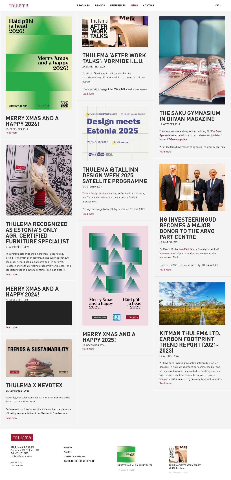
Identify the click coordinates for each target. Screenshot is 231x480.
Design (68, 448)
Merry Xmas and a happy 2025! (108, 337)
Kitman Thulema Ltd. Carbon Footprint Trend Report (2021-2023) (190, 342)
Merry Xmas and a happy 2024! (32, 292)
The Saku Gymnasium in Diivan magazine (189, 116)
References (118, 5)
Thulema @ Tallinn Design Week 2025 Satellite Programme (114, 176)
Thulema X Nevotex (34, 386)
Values (68, 452)
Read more (11, 133)
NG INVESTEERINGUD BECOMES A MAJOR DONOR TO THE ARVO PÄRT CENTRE (187, 228)
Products (83, 5)
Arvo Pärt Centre (188, 249)
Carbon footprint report (79, 461)
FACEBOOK (16, 463)
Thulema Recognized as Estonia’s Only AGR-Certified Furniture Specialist (37, 233)
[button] (218, 5)
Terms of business (74, 457)
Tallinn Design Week (93, 193)
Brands (100, 5)
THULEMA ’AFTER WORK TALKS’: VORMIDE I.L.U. (114, 59)
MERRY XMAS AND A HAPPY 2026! (32, 121)
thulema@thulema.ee (21, 456)
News (134, 5)
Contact (148, 5)
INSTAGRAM (17, 466)
